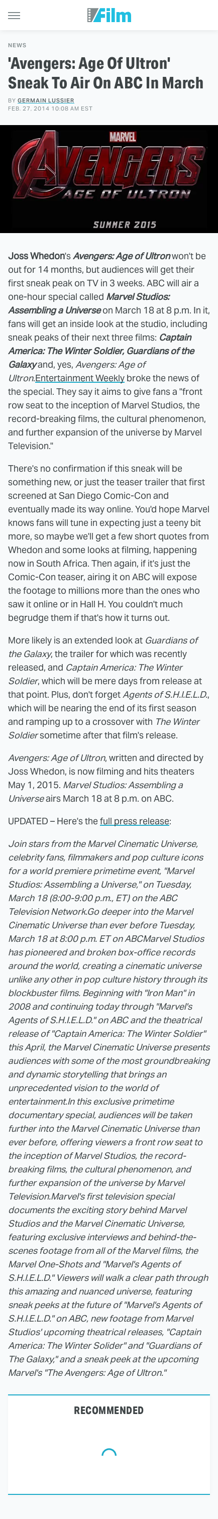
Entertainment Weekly (80, 378)
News (17, 45)
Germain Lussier (46, 100)
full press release (134, 821)
